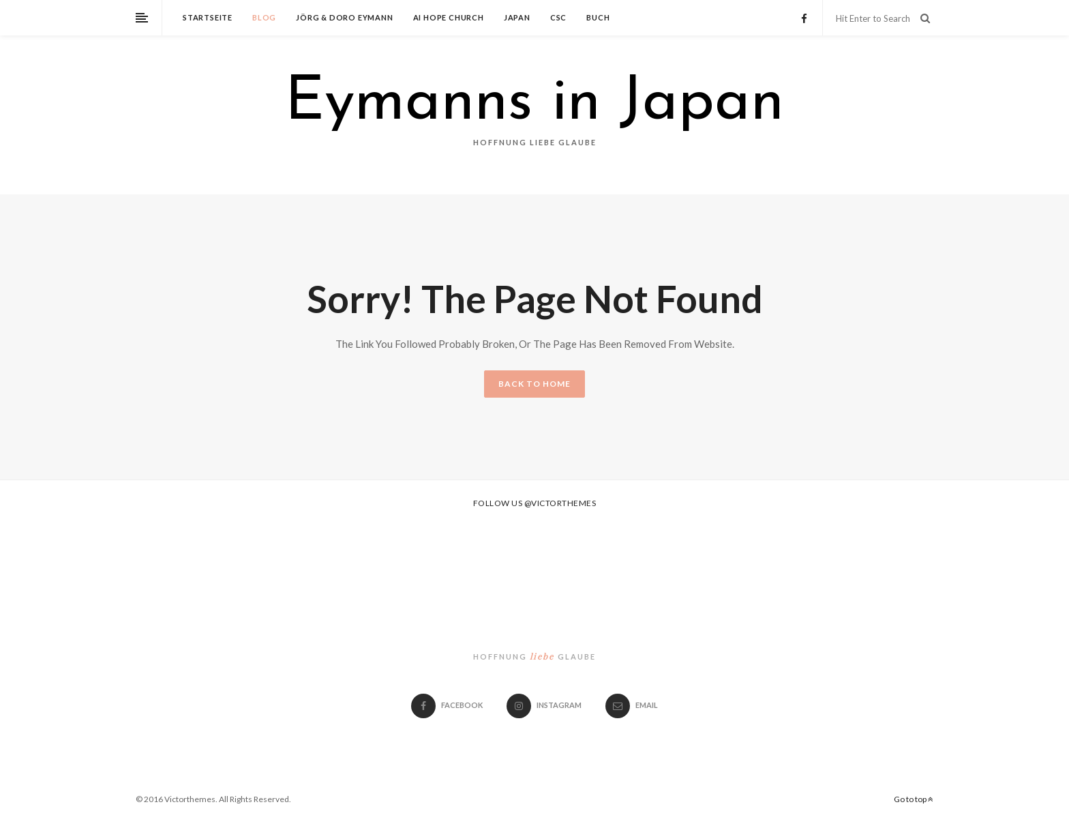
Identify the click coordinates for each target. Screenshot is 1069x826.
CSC (558, 17)
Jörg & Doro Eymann (344, 17)
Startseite (207, 17)
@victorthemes (560, 503)
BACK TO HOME (534, 384)
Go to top (913, 799)
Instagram (544, 704)
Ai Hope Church (448, 17)
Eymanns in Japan (534, 103)
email (631, 704)
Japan (517, 17)
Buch (597, 17)
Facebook (447, 704)
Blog (264, 17)
